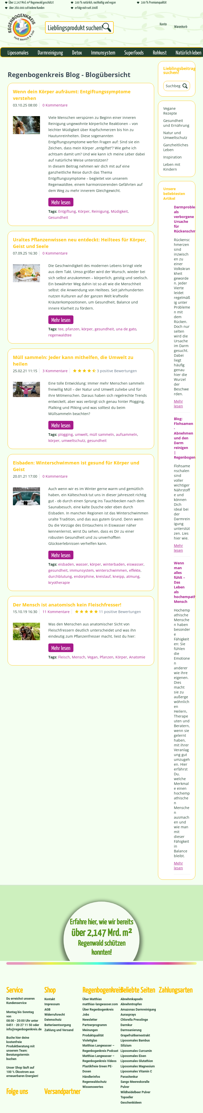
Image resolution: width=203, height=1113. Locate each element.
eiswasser (135, 564)
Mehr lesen (178, 403)
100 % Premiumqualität (152, 2)
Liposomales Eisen (133, 1056)
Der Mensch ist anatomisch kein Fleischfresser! (67, 605)
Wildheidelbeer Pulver (135, 1092)
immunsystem (82, 570)
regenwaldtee (60, 335)
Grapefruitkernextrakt (135, 1035)
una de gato (126, 329)
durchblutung (60, 576)
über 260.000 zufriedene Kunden (24, 7)
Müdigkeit (119, 211)
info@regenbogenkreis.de (24, 1029)
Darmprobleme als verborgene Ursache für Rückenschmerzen (182, 219)
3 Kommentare (55, 370)
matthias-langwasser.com (100, 1004)
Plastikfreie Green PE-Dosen (98, 1069)
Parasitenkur (129, 1077)
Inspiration (172, 157)
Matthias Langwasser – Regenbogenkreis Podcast (100, 1048)
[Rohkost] (159, 52)
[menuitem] (79, 28)
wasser (82, 564)
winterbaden (114, 564)
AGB (47, 1009)
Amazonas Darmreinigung (138, 1009)
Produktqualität (93, 1035)
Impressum (52, 1004)
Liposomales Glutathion (136, 1061)
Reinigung (100, 211)
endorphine (84, 576)
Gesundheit (58, 217)
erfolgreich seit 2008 (84, 7)
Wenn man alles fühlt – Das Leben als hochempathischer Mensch (182, 582)
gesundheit (104, 329)
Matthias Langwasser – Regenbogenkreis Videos (100, 1058)
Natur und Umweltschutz (175, 135)
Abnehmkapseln (131, 999)
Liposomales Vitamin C (136, 1071)
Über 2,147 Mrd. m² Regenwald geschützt (29, 2)
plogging (65, 434)
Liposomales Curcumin (136, 1051)
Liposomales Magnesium (137, 1066)
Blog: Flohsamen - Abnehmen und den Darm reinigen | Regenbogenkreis (182, 438)
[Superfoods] (134, 52)
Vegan (92, 657)
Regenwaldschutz (95, 1082)
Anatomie (137, 657)
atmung (132, 576)
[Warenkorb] (181, 29)
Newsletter (90, 1019)
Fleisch (64, 657)
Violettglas (90, 1040)
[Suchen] (107, 27)
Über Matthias (92, 999)
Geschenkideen (130, 1102)
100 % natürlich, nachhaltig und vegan (93, 2)
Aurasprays (128, 1014)
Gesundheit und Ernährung (176, 123)
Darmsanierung (130, 1030)
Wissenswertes (93, 1087)
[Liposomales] (18, 52)
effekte (134, 570)
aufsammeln (126, 434)
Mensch (78, 657)
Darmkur (126, 1025)
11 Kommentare (56, 611)
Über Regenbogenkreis (98, 1009)
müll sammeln (102, 434)
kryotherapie (59, 582)
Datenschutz (53, 1019)
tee (61, 329)
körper (87, 329)
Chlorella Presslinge (134, 1019)
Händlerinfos (91, 1077)
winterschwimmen (111, 570)
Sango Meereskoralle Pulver (134, 1084)
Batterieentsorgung (57, 1025)
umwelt (81, 434)
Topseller (126, 1097)
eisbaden (66, 564)
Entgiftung (67, 211)
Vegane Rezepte (170, 111)
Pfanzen (106, 657)
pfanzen (72, 329)
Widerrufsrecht (54, 1014)
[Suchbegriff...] (79, 27)
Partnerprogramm (95, 1025)
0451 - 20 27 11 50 (19, 1025)
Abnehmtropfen (131, 1004)
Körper (84, 211)
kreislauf (103, 576)
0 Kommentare (55, 105)
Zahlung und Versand (58, 1030)
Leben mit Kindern (171, 167)
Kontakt (49, 999)
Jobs (86, 1014)
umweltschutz (73, 440)
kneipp (118, 576)
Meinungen (90, 1030)
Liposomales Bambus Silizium (135, 1043)
